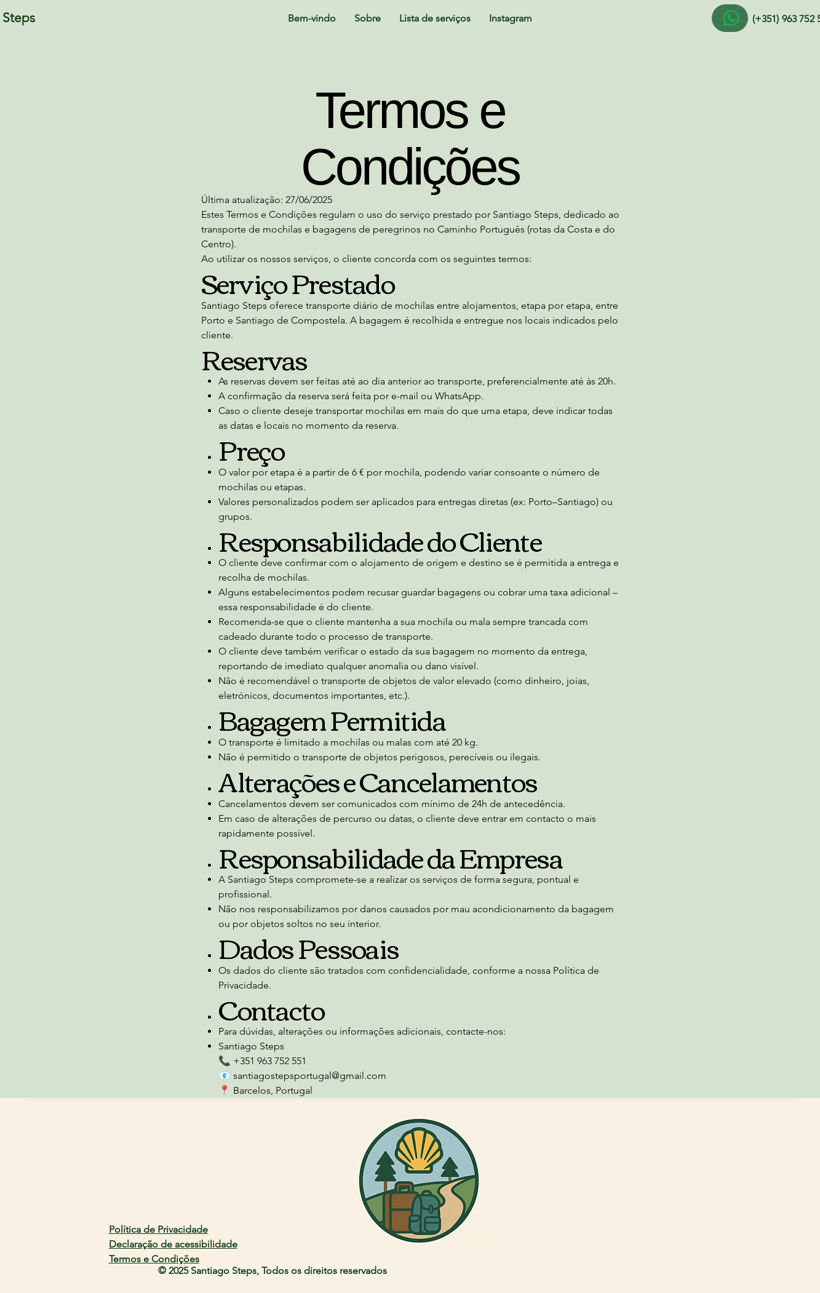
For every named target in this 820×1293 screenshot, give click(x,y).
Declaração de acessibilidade (173, 1244)
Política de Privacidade (158, 1229)
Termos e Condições (154, 1259)
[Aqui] (730, 18)
